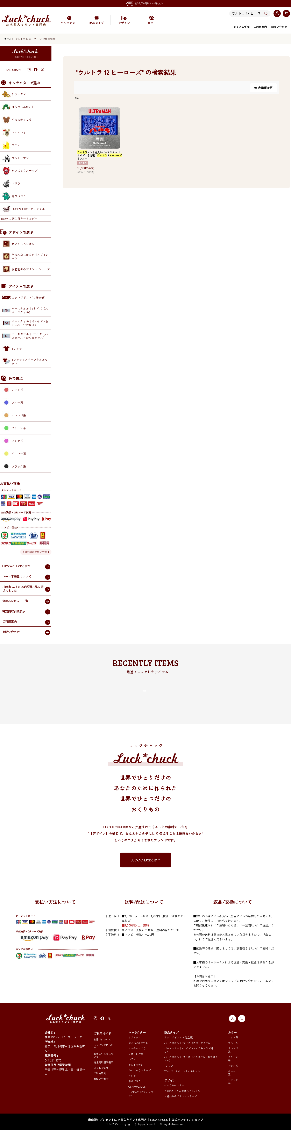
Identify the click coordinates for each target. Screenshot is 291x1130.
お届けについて (102, 1039)
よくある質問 (241, 27)
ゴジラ (132, 1075)
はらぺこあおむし (138, 1043)
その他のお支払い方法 (35, 552)
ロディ (132, 1059)
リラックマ (134, 1037)
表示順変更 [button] (263, 88)
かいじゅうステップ (139, 1070)
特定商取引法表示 (103, 1062)
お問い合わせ (279, 27)
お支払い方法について (103, 1055)
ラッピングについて (103, 1046)
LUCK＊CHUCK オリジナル (140, 1093)
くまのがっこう (137, 1048)
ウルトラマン (135, 1064)
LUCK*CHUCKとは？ (145, 860)
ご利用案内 (260, 27)
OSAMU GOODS (137, 1086)
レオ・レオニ (135, 1054)
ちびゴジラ (134, 1081)
